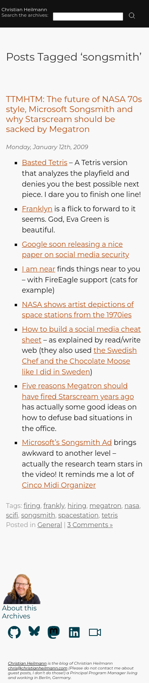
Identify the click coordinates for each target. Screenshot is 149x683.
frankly (53, 506)
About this (19, 608)
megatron (105, 506)
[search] (132, 16)
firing (31, 506)
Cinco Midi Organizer (59, 485)
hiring (77, 506)
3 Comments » (90, 525)
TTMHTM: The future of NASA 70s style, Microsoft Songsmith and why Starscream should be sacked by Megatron (74, 114)
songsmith (38, 515)
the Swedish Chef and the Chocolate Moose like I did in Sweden (79, 361)
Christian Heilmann (24, 9)
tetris (110, 515)
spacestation (78, 515)
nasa (131, 506)
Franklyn (37, 209)
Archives (16, 616)
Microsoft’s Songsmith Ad (67, 442)
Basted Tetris (44, 162)
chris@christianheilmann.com (38, 667)
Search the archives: (25, 15)
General (49, 525)
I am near (38, 269)
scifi (12, 515)
